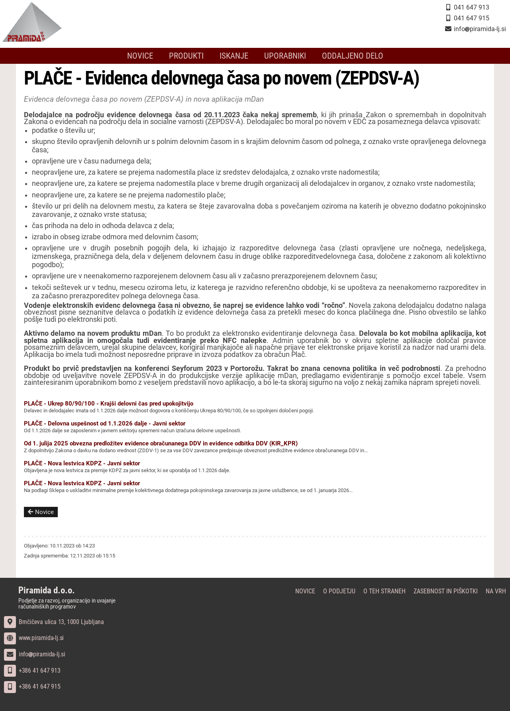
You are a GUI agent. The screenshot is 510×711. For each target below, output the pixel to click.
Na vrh (496, 591)
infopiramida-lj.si (34, 654)
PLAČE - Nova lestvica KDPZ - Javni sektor (82, 463)
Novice (140, 56)
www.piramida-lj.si (34, 638)
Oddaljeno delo (352, 56)
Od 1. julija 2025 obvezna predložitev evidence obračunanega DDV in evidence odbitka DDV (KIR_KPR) (161, 443)
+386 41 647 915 (32, 686)
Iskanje (234, 56)
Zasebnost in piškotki (446, 591)
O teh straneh (384, 591)
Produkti (186, 56)
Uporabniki (285, 56)
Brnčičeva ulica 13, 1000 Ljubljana (54, 622)
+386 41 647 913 (32, 670)
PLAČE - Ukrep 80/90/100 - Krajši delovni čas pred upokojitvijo (108, 403)
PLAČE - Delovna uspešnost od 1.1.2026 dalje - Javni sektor (104, 423)
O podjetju (339, 591)
